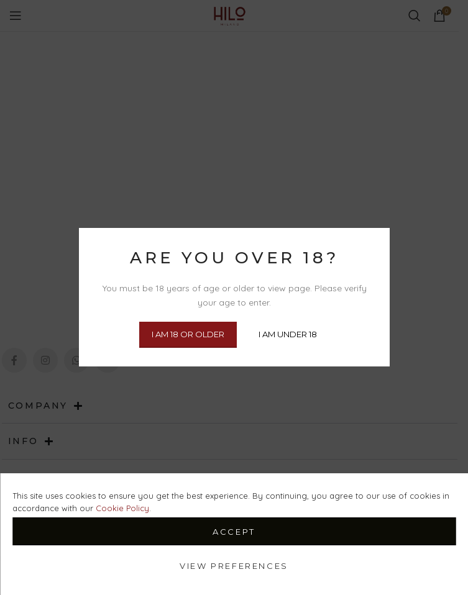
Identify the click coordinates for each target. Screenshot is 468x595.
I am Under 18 (288, 335)
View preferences (234, 566)
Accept (234, 532)
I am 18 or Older (188, 335)
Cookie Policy (122, 508)
